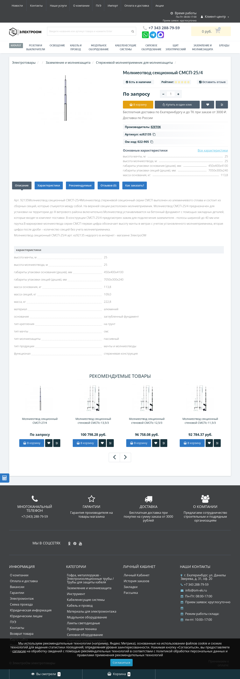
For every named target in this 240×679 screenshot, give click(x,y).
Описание (22, 185)
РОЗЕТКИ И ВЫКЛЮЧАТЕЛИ (35, 47)
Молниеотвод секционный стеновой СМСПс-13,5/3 (93, 421)
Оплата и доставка (101, 5)
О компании (44, 5)
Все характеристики (213, 150)
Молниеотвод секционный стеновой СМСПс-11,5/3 (200, 421)
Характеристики (49, 185)
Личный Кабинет (136, 575)
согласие (19, 651)
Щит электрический (176, 47)
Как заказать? (134, 185)
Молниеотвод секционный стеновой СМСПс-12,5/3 (147, 421)
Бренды (224, 45)
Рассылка (131, 593)
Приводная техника (82, 629)
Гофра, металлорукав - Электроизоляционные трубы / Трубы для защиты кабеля (90, 578)
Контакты (161, 5)
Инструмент (76, 594)
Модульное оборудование (99, 47)
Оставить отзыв (214, 82)
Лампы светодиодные (83, 623)
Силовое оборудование (151, 47)
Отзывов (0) (108, 185)
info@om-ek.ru (194, 590)
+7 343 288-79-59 (194, 584)
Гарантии (17, 593)
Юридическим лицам (26, 616)
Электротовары (24, 62)
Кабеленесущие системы (125, 47)
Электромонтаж (22, 598)
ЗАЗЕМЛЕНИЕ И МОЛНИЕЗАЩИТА (202, 47)
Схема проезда (21, 604)
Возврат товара (21, 633)
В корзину (31, 443)
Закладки (131, 587)
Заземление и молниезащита (89, 588)
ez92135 (147, 134)
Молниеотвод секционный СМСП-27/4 (40, 421)
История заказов (136, 581)
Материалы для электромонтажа (91, 611)
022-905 (145, 142)
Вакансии (17, 587)
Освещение (57, 45)
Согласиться (121, 662)
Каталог (16, 45)
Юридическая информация (31, 610)
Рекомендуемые (80, 185)
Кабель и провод (75, 47)
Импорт (77, 5)
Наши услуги (20, 5)
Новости (142, 5)
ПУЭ (62, 5)
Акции (125, 5)
